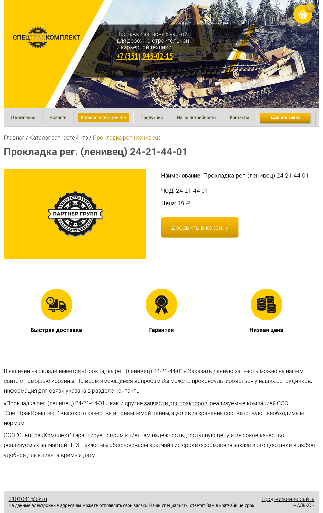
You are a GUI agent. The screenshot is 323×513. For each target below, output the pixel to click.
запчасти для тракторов (176, 403)
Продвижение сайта (287, 499)
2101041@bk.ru (28, 499)
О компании (23, 117)
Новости (58, 117)
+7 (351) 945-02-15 (144, 56)
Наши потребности (196, 117)
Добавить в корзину (199, 227)
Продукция (151, 117)
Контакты (239, 117)
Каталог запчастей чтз (103, 117)
